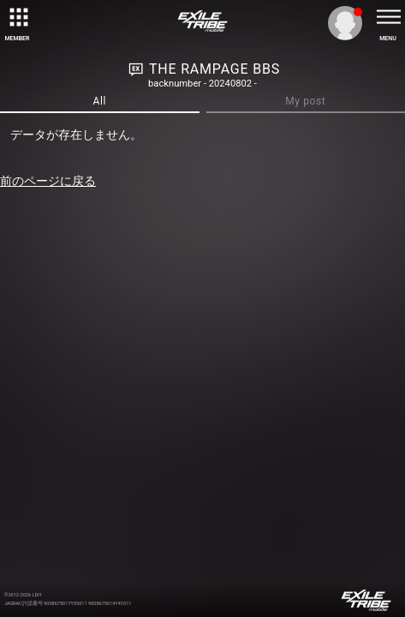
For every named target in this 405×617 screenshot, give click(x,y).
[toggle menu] (388, 17)
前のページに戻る (48, 181)
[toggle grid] (17, 17)
